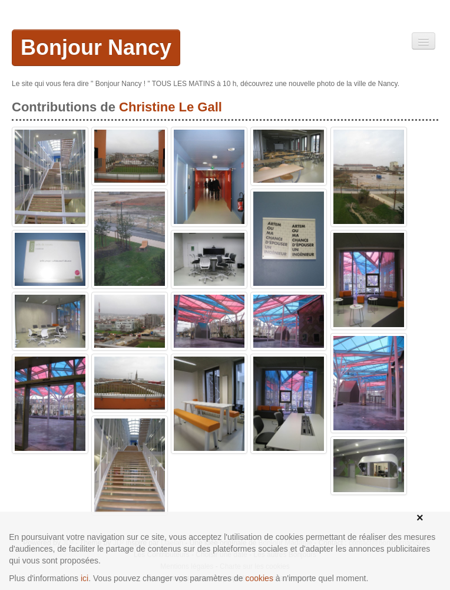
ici (84, 578)
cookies (259, 578)
